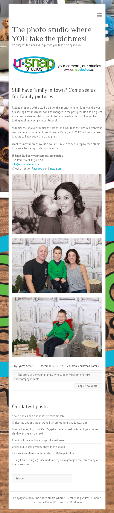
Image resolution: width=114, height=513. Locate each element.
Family (95, 366)
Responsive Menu (99, 15)
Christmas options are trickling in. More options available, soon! (50, 422)
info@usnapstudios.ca (25, 164)
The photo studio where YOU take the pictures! (52, 34)
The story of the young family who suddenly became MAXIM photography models (52, 377)
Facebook (38, 168)
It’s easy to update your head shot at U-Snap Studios (43, 453)
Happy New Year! (88, 386)
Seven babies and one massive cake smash (38, 416)
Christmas (84, 366)
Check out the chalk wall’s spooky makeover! (39, 440)
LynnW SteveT (26, 366)
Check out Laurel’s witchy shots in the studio (38, 447)
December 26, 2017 (51, 366)
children (72, 366)
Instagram (56, 168)
